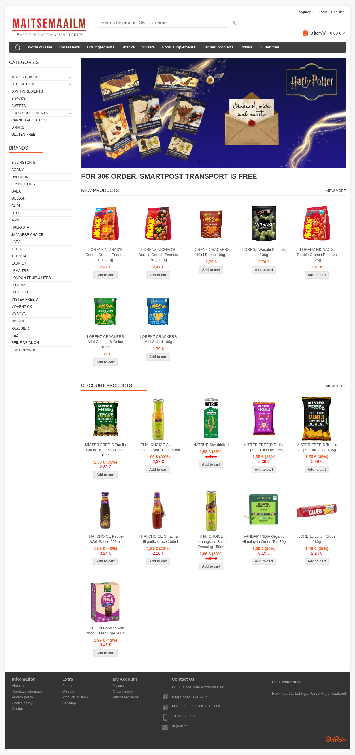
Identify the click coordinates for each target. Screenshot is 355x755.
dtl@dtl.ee (180, 726)
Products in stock (75, 697)
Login (323, 12)
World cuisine (40, 47)
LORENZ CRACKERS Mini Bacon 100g (211, 252)
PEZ (14, 336)
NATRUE (18, 321)
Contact (18, 709)
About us (18, 686)
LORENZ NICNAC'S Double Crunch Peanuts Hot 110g (105, 254)
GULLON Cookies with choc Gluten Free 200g (105, 630)
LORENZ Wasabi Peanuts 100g (264, 252)
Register (337, 12)
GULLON (18, 199)
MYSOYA (18, 314)
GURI (15, 206)
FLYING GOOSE (24, 184)
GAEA (16, 191)
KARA (16, 242)
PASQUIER (20, 328)
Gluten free (269, 47)
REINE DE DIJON (25, 343)
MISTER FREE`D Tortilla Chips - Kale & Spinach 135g (105, 450)
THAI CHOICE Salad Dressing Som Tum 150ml (158, 447)
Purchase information (28, 692)
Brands (67, 686)
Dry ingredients (100, 47)
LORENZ (18, 285)
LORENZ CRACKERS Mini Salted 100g (158, 339)
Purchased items (125, 697)
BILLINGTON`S (23, 163)
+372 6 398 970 (184, 716)
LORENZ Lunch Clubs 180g (316, 539)
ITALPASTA (20, 227)
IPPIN (15, 220)
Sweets (148, 47)
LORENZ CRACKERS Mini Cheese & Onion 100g (105, 341)
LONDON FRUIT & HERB (31, 278)
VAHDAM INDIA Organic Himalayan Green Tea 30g (264, 539)
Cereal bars (69, 47)
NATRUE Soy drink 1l (211, 445)
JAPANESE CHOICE (27, 235)
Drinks (246, 47)
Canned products (218, 47)
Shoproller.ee (336, 739)
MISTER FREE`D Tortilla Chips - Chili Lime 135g (263, 447)
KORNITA (18, 256)
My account (121, 686)
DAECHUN (19, 177)
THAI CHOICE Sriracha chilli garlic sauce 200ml (158, 539)
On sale (68, 692)
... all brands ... (25, 350)
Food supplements (179, 47)
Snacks (128, 47)
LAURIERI (19, 263)
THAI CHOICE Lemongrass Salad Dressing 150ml (210, 541)
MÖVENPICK (21, 307)
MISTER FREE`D (24, 300)
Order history (123, 692)
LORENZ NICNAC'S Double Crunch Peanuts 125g (317, 254)
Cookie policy (22, 703)
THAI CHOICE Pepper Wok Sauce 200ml (105, 539)
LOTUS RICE (21, 292)
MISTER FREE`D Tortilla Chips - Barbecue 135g (316, 447)
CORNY (17, 170)
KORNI (16, 249)
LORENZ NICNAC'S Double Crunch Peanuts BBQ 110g (158, 254)
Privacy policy (22, 697)
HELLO (16, 213)
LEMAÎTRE (20, 271)
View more (336, 191)
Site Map (69, 703)
